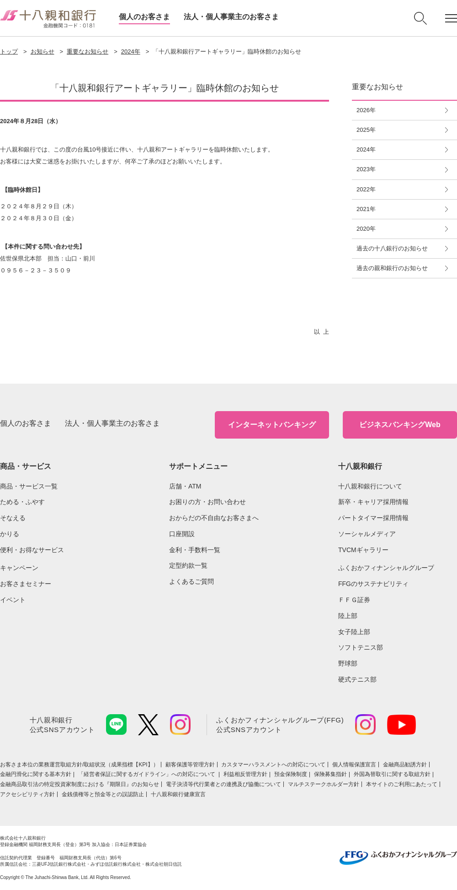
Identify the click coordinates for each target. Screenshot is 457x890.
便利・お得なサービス (32, 550)
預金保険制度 (290, 774)
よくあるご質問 (191, 581)
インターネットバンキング (272, 425)
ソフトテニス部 (360, 647)
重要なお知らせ (87, 51)
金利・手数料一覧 (194, 550)
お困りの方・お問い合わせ (207, 501)
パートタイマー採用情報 (373, 517)
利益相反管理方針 (245, 774)
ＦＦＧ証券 (354, 599)
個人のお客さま (144, 17)
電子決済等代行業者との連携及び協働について (223, 784)
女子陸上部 (354, 631)
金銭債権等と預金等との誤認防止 (103, 794)
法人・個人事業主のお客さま (231, 17)
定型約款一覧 (188, 565)
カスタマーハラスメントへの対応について (273, 764)
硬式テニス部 (357, 679)
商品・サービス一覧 (29, 486)
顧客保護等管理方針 (190, 764)
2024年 (130, 51)
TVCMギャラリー (363, 550)
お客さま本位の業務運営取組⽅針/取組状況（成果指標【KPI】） (79, 764)
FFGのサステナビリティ (373, 583)
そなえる (13, 517)
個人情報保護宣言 (354, 764)
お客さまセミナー (25, 583)
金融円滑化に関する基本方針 (35, 774)
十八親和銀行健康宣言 (178, 794)
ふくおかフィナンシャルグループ (386, 567)
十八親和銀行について (370, 486)
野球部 (347, 663)
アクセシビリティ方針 (27, 794)
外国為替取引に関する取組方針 (392, 774)
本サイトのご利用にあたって (401, 784)
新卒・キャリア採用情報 (373, 501)
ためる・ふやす (22, 501)
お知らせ (42, 51)
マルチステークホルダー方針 (323, 784)
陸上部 (347, 615)
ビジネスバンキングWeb (399, 425)
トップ (9, 51)
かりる (9, 533)
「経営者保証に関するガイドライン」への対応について (147, 774)
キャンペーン (19, 567)
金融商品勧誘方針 (405, 764)
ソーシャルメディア (367, 533)
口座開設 (182, 533)
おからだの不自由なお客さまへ (214, 517)
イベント (13, 599)
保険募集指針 (330, 774)
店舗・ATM (185, 486)
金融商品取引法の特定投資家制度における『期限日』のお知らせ (79, 784)
